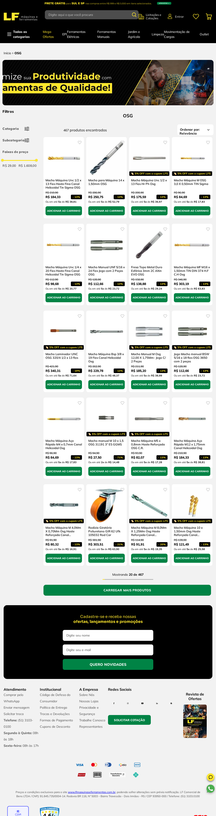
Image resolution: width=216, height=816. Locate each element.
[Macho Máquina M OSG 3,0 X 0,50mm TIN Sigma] (192, 178)
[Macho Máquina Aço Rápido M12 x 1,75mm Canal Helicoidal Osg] (192, 438)
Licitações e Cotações (153, 16)
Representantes (91, 727)
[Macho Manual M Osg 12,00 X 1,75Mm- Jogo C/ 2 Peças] (149, 351)
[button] (210, 777)
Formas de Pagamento (56, 720)
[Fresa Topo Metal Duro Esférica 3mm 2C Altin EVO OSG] (149, 264)
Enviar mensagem (16, 707)
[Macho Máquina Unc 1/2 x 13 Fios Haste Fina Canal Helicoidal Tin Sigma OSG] (63, 178)
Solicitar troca (14, 714)
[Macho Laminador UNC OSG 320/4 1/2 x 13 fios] (63, 351)
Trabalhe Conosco (92, 720)
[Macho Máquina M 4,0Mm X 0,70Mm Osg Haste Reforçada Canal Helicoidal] (63, 525)
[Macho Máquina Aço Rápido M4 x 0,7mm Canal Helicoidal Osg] (63, 438)
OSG (17, 53)
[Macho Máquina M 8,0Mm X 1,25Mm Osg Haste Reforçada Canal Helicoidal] (149, 525)
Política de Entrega (53, 707)
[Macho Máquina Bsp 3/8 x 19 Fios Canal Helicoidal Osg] (106, 351)
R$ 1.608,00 (28, 166)
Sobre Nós (86, 695)
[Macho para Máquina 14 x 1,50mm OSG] (106, 178)
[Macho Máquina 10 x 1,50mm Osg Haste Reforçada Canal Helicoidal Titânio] (192, 525)
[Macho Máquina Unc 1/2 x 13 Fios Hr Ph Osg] (149, 178)
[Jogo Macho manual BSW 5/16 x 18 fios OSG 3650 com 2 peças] (192, 351)
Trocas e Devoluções (55, 714)
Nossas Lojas (88, 701)
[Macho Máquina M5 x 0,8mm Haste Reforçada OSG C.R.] (149, 438)
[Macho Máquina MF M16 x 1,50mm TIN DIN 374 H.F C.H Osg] (192, 264)
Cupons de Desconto (55, 727)
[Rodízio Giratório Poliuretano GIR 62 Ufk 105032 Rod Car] (106, 525)
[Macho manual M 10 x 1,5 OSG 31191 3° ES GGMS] (106, 438)
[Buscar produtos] (134, 14)
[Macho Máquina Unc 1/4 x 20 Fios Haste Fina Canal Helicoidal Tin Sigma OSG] (63, 264)
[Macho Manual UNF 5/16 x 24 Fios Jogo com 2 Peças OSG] (106, 264)
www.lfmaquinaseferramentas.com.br (91, 792)
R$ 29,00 (9, 166)
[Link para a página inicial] (7, 53)
